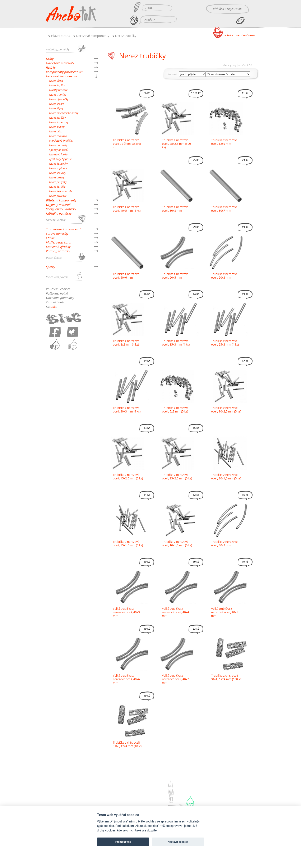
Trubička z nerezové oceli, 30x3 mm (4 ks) (126, 409)
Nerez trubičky (125, 35)
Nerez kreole (56, 104)
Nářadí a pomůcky (58, 213)
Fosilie (50, 238)
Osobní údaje (55, 302)
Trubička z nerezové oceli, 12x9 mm (224, 142)
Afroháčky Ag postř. (60, 159)
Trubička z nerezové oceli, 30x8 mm (175, 209)
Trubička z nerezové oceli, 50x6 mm (126, 275)
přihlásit (218, 8)
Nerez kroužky (57, 173)
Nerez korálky (57, 186)
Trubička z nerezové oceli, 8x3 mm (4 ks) (126, 342)
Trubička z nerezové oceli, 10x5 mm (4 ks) (126, 209)
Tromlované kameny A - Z (63, 229)
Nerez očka (55, 131)
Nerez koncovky (58, 163)
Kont (51, 306)
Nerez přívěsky (57, 196)
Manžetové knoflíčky (61, 140)
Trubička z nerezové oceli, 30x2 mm (224, 543)
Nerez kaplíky (57, 85)
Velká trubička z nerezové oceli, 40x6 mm (126, 679)
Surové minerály (57, 233)
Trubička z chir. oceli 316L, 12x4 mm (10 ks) (127, 744)
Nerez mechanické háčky (63, 113)
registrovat (234, 8)
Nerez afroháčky (59, 99)
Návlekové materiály (60, 63)
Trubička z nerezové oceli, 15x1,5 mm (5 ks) (128, 543)
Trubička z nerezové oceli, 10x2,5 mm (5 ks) (226, 409)
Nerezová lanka (58, 154)
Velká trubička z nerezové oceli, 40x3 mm (126, 612)
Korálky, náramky (58, 251)
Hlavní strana (60, 35)
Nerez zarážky (57, 117)
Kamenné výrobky (58, 247)
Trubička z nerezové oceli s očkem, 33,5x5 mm (127, 143)
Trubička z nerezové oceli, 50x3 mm (224, 275)
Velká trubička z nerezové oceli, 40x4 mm (175, 612)
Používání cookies (58, 289)
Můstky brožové (58, 90)
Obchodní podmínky (60, 298)
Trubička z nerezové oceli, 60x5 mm (175, 275)
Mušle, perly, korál (58, 242)
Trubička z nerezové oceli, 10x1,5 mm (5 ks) (177, 543)
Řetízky (51, 67)
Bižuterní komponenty (61, 200)
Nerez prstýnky (58, 182)
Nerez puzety (56, 177)
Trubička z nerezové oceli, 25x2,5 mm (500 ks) (176, 143)
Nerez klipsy (56, 108)
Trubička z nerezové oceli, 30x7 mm (224, 209)
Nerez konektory (58, 122)
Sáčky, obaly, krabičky (61, 209)
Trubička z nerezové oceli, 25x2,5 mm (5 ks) (177, 476)
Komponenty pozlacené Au (64, 72)
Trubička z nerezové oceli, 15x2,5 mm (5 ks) (128, 476)
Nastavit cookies (178, 841)
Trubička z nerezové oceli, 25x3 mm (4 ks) (225, 342)
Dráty (50, 58)
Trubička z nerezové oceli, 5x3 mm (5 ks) (175, 409)
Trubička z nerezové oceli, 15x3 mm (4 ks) (176, 342)
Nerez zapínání (58, 168)
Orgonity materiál (58, 204)
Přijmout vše (123, 841)
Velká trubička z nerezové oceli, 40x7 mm (175, 679)
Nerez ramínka (58, 136)
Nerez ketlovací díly (60, 191)
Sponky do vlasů (58, 150)
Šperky (50, 267)
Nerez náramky (58, 145)
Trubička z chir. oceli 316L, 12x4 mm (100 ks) (226, 677)
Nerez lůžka (56, 81)
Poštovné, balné (57, 293)
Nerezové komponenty (92, 35)
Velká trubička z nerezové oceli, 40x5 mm (224, 612)
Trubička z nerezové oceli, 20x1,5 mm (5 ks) (226, 476)
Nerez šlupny (56, 127)
